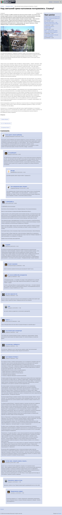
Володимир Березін (5, 127)
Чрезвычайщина (4, 119)
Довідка (50, 1)
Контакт (2, 509)
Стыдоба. (7, 244)
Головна (2, 6)
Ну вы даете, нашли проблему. (13, 134)
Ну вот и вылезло (12, 264)
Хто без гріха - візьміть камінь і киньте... (16, 461)
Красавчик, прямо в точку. (15, 480)
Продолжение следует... (17, 491)
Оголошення (56, 1)
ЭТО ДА (13, 170)
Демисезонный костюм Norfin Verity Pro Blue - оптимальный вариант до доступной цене (52, 18)
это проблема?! (12, 152)
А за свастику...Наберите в (12, 344)
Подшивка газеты (9, 6)
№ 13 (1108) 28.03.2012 (6, 123)
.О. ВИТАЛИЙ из (9, 201)
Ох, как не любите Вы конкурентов (17, 275)
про (9, 306)
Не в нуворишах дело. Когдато (19, 186)
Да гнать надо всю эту (11, 294)
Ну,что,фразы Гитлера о (11, 357)
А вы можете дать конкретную (13, 330)
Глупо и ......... (8, 319)
